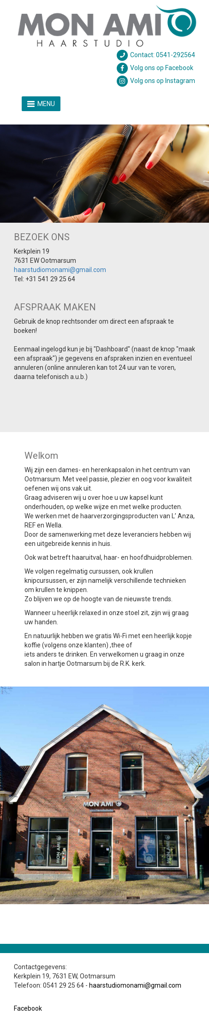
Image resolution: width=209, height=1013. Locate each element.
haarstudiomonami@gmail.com (60, 269)
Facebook (28, 1008)
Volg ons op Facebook (154, 67)
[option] (104, 173)
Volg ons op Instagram (155, 80)
